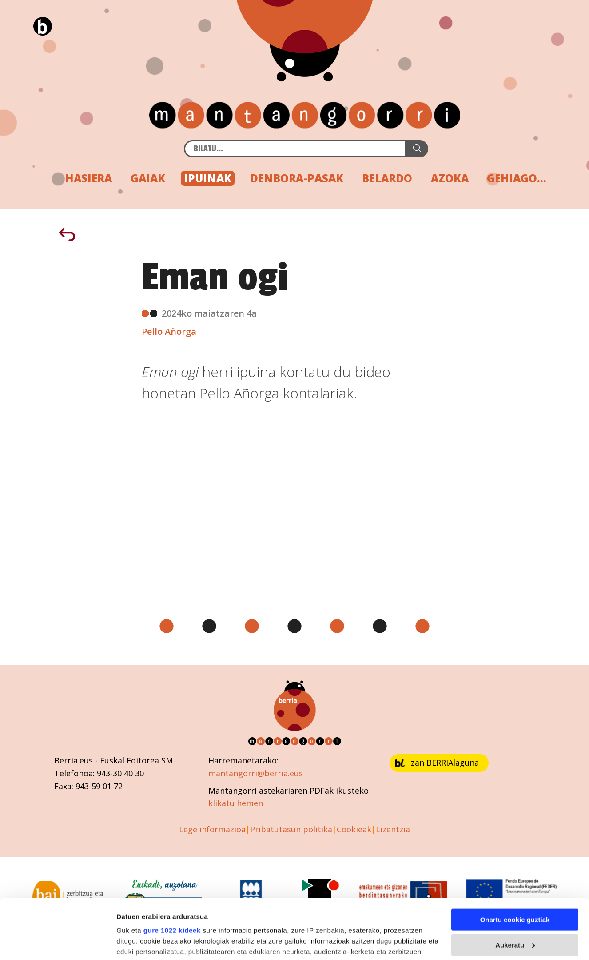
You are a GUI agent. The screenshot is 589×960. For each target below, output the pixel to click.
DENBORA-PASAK (296, 178)
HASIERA (88, 178)
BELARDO (387, 178)
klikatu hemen (235, 803)
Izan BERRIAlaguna (437, 762)
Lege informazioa (212, 829)
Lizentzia (393, 829)
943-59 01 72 (99, 786)
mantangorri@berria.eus (255, 773)
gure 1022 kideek (172, 875)
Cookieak (354, 829)
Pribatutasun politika (291, 829)
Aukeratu (515, 889)
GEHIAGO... (516, 178)
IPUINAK (207, 178)
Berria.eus (73, 760)
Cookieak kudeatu (145, 943)
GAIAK (148, 178)
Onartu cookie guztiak (515, 864)
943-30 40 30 (120, 773)
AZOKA (450, 178)
